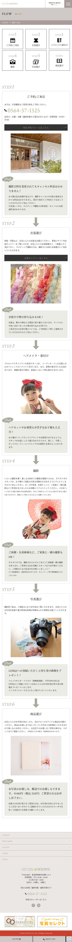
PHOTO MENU (55, 4)
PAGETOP (69, 940)
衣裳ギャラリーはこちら (36, 257)
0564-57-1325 (24, 110)
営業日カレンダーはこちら (36, 899)
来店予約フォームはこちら (36, 127)
